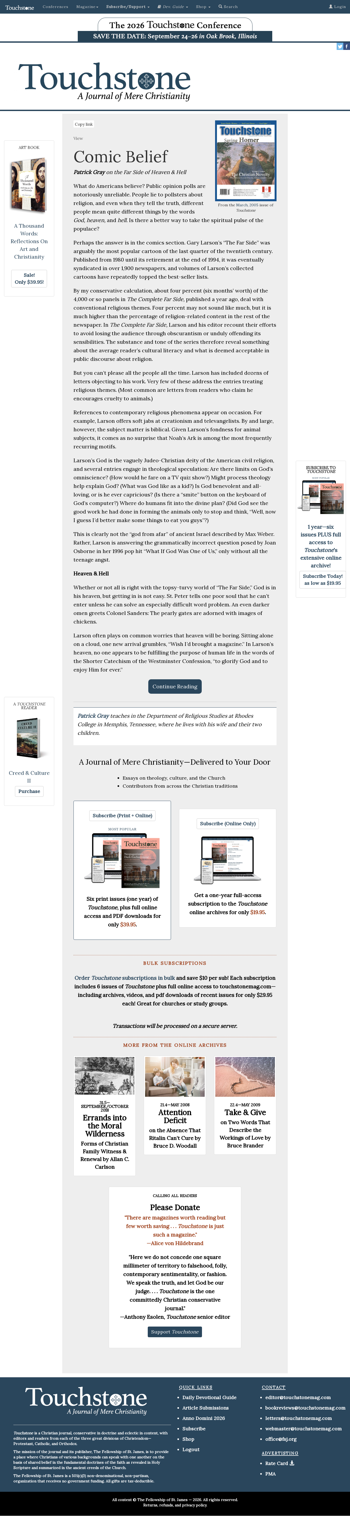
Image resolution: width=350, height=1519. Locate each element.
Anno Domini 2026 (203, 1418)
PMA (270, 1474)
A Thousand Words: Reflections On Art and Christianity (29, 241)
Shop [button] (203, 6)
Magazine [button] (87, 6)
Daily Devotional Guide (209, 1397)
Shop (188, 1439)
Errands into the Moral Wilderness (104, 1126)
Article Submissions (205, 1408)
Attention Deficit (174, 1116)
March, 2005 (247, 205)
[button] (128, 6)
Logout (190, 1449)
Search (228, 6)
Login (337, 6)
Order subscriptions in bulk (125, 977)
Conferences (55, 6)
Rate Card (276, 1463)
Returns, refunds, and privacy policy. (175, 1505)
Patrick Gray (93, 715)
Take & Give (245, 1112)
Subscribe (193, 1429)
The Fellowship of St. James (162, 1499)
